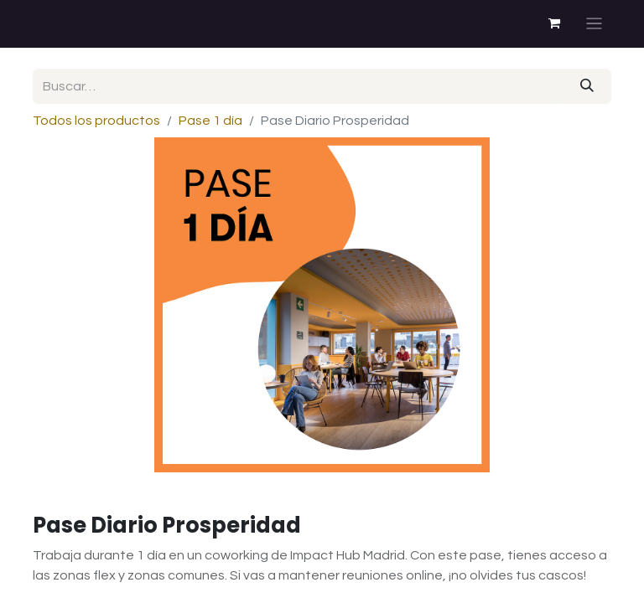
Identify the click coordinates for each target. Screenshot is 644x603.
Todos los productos (96, 120)
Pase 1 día (210, 120)
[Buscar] (587, 86)
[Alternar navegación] (594, 24)
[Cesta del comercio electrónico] (554, 23)
